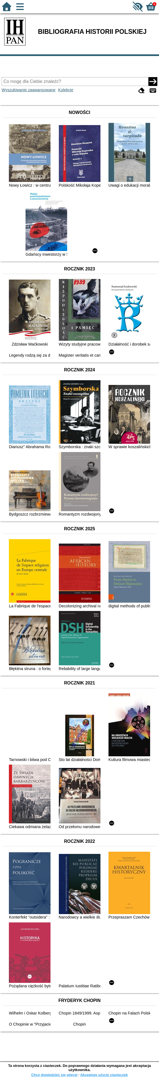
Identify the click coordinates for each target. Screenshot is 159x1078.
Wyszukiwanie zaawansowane (28, 90)
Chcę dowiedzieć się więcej (54, 1075)
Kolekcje (65, 90)
